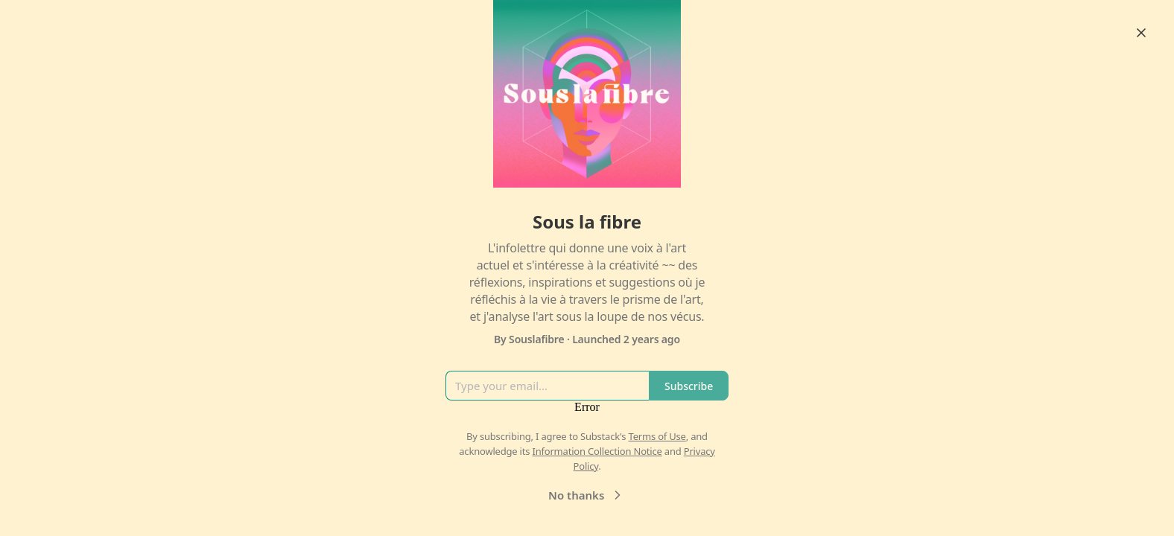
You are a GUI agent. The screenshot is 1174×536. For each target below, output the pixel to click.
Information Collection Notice (596, 451)
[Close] (1141, 33)
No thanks (586, 495)
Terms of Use (657, 436)
